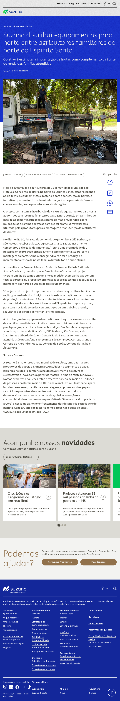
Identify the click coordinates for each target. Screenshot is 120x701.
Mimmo (64, 689)
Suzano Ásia (38, 689)
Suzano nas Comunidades (69, 175)
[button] (113, 12)
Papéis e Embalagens (14, 644)
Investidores (95, 611)
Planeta (35, 618)
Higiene (7, 648)
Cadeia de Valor (39, 633)
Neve (62, 693)
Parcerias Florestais (70, 663)
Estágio (64, 622)
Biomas (92, 693)
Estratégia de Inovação (43, 661)
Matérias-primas (11, 639)
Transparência (10, 630)
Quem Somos (10, 614)
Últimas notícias (68, 635)
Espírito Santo (13, 175)
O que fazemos (11, 618)
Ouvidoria (96, 4)
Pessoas (36, 614)
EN (109, 4)
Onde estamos (10, 622)
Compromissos (39, 629)
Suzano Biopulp (39, 693)
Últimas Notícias (22, 27)
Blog (71, 4)
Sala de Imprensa (69, 639)
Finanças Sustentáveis (43, 652)
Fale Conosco (82, 4)
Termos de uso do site (99, 642)
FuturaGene (94, 689)
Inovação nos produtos (43, 669)
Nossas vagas (66, 614)
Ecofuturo (62, 4)
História (7, 626)
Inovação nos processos (44, 665)
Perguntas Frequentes (100, 630)
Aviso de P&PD (95, 647)
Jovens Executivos (69, 626)
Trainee (64, 618)
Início (7, 27)
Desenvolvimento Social (38, 175)
